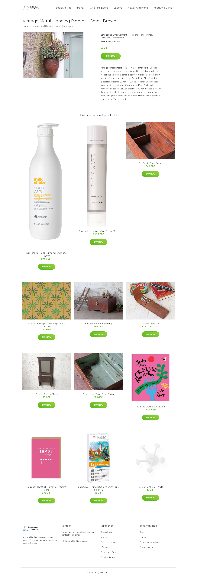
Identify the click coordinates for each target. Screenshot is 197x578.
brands (80, 8)
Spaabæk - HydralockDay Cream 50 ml (98, 232)
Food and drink (163, 8)
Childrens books (99, 8)
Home (25, 27)
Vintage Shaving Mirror (46, 395)
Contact (143, 538)
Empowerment (120, 35)
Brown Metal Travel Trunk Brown (98, 395)
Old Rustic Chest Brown (150, 164)
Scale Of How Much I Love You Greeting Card (46, 489)
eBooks (118, 8)
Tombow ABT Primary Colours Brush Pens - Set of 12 (98, 489)
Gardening (106, 38)
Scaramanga (117, 38)
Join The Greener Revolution (150, 407)
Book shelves (63, 8)
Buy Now (110, 57)
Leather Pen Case (150, 324)
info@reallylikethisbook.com (75, 542)
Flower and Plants (138, 8)
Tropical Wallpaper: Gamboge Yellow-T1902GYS (46, 326)
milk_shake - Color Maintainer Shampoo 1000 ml (46, 255)
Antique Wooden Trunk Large (98, 324)
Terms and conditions (150, 543)
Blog (142, 533)
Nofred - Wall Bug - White (150, 487)
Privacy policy (146, 548)
